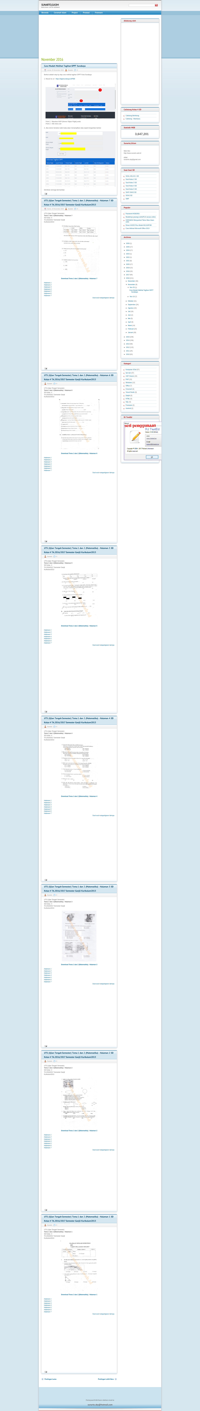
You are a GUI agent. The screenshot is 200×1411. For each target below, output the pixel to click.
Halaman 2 (47, 285)
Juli (129, 311)
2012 (128, 347)
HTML (128, 399)
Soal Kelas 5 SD (131, 189)
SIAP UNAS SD (131, 192)
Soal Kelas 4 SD (131, 186)
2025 (128, 247)
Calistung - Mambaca (133, 119)
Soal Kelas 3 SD (131, 183)
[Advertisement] (62, 36)
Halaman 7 (47, 295)
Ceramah (129, 389)
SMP (127, 199)
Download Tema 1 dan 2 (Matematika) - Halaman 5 (79, 626)
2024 (128, 250)
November (131, 284)
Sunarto (70, 70)
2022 (128, 257)
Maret (130, 325)
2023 (128, 254)
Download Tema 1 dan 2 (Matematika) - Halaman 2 (79, 1131)
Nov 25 (132, 287)
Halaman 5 (47, 291)
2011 (128, 351)
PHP (127, 379)
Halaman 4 (47, 289)
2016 (128, 278)
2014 (128, 340)
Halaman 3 (47, 287)
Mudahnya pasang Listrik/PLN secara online (141, 217)
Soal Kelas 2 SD (131, 179)
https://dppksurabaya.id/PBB (65, 79)
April (129, 322)
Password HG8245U (133, 214)
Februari (131, 329)
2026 (128, 243)
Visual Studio (130, 392)
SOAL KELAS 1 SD (132, 176)
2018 (128, 271)
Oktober (130, 301)
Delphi (128, 395)
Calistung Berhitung (132, 116)
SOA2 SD (129, 195)
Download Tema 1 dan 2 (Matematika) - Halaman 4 (79, 796)
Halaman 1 (47, 283)
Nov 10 (132, 296)
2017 (128, 275)
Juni (129, 315)
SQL (127, 402)
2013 (128, 344)
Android (128, 408)
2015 (128, 337)
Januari (130, 332)
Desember (131, 281)
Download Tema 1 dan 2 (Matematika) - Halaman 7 (79, 278)
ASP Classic (130, 376)
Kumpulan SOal (131, 369)
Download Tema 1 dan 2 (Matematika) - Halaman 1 (79, 1295)
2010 (128, 354)
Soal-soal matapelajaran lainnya (103, 298)
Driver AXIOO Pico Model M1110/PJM (139, 225)
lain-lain (128, 373)
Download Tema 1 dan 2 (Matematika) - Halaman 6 (79, 453)
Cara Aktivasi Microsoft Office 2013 (137, 228)
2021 (128, 261)
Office (128, 386)
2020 (128, 264)
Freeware (129, 405)
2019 (128, 268)
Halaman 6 (47, 293)
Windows (129, 382)
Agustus (130, 308)
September (131, 305)
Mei (129, 318)
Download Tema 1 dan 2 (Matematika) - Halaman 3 (79, 964)
